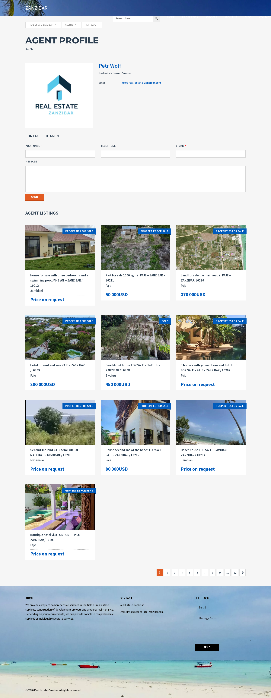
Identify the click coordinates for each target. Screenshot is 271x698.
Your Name (32, 141)
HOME (145, 7)
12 (235, 569)
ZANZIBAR (36, 8)
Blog (222, 7)
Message (31, 157)
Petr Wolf (110, 60)
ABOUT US (205, 7)
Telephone (108, 141)
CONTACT (240, 7)
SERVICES (186, 7)
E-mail (180, 141)
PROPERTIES (164, 7)
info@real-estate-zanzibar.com (141, 78)
